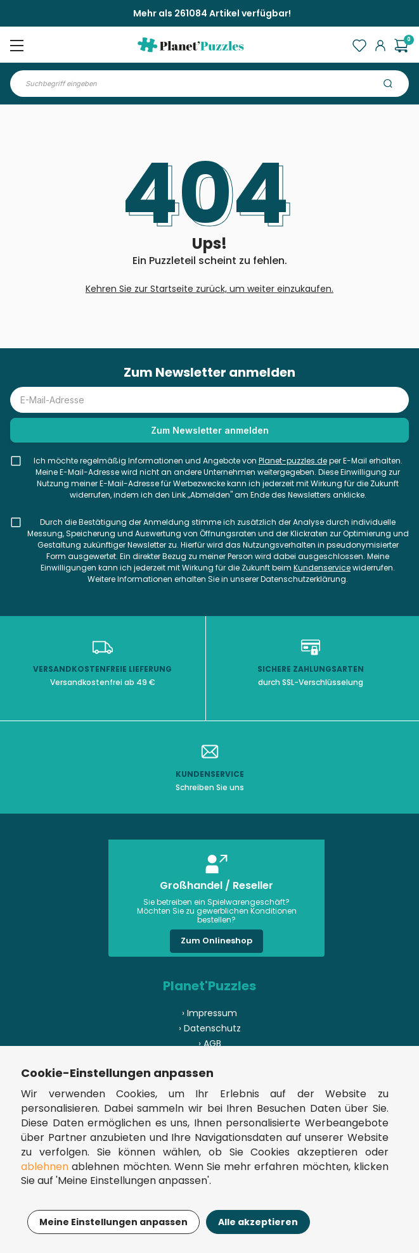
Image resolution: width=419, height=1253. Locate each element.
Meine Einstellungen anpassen (113, 1222)
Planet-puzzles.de (293, 460)
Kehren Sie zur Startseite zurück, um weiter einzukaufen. (209, 288)
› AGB (209, 1043)
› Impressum (209, 1013)
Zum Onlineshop (216, 941)
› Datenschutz (210, 1028)
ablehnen (44, 1166)
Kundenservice (322, 567)
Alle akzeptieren (258, 1222)
